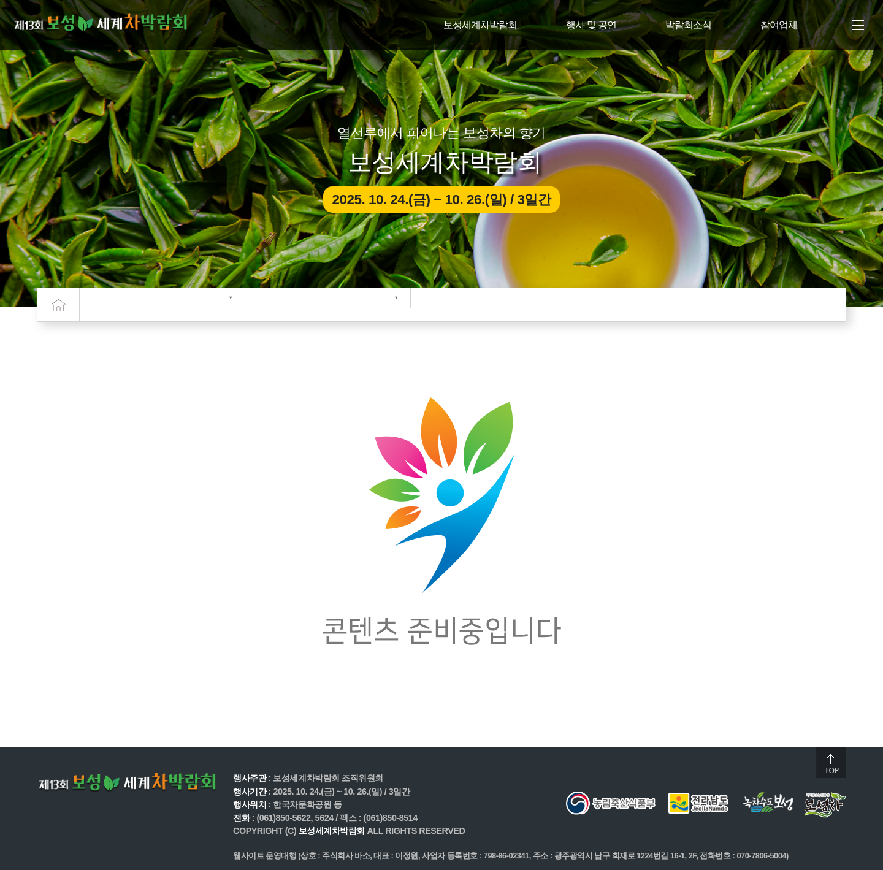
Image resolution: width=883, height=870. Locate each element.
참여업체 (778, 25)
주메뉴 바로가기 (0, 0)
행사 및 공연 (591, 25)
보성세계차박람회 (480, 25)
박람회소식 (688, 25)
